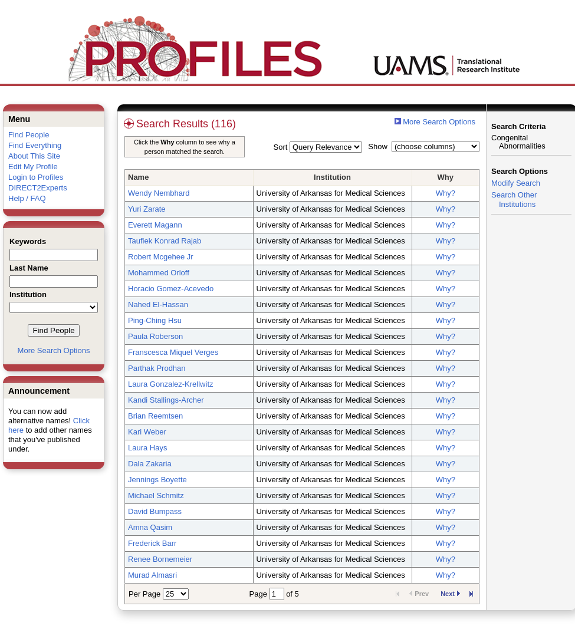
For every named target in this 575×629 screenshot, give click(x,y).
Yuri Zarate (147, 209)
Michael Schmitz (156, 495)
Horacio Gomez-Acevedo (170, 288)
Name (138, 177)
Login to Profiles (35, 177)
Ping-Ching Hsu (155, 320)
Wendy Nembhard (159, 193)
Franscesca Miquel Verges (173, 352)
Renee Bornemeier (160, 559)
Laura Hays (147, 447)
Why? (445, 193)
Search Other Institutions (514, 199)
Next (450, 593)
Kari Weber (147, 431)
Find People (28, 134)
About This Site (34, 156)
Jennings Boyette (157, 479)
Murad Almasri (152, 575)
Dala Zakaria (150, 463)
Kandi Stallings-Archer (166, 400)
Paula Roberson (155, 336)
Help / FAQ (27, 198)
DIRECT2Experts (37, 187)
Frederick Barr (152, 543)
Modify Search (515, 183)
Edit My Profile (33, 166)
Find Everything (34, 145)
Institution (332, 177)
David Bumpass (155, 511)
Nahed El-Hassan (158, 304)
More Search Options (54, 350)
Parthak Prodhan (157, 368)
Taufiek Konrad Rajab (164, 240)
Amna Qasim (150, 527)
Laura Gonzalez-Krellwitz (170, 384)
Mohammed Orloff (158, 272)
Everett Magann (155, 224)
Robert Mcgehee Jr (160, 256)
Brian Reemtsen (155, 415)
